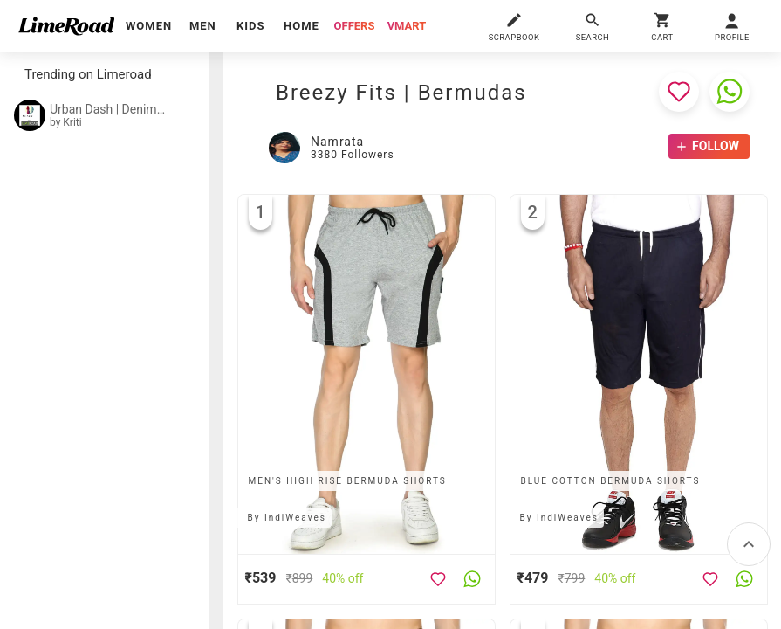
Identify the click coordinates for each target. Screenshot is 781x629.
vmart (407, 25)
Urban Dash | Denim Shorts (108, 109)
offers (354, 25)
